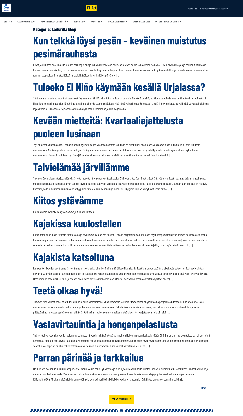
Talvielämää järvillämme (81, 166)
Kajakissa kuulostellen (77, 223)
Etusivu (8, 21)
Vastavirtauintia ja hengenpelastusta (105, 323)
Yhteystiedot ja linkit (168, 21)
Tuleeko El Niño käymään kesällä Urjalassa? (119, 86)
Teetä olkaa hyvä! (68, 290)
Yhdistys (97, 21)
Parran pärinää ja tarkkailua (88, 357)
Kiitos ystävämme (68, 200)
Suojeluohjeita (118, 21)
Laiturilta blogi (141, 21)
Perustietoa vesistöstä (54, 21)
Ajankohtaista (26, 21)
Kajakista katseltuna (73, 256)
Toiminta (80, 21)
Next (205, 388)
